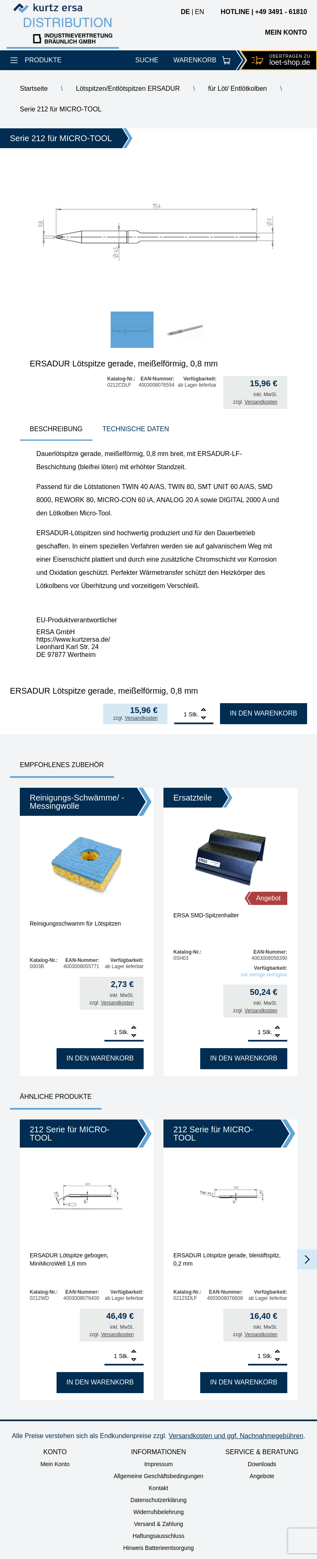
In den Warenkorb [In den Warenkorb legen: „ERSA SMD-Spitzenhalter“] (243, 1058)
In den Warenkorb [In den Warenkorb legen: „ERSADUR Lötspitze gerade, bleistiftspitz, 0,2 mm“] (243, 1382)
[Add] (203, 710)
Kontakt (158, 1488)
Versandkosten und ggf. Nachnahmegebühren (235, 1435)
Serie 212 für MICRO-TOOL (61, 109)
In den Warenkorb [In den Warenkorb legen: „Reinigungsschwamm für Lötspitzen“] (100, 1058)
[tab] (56, 430)
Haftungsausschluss (158, 1536)
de (185, 11)
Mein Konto (55, 1464)
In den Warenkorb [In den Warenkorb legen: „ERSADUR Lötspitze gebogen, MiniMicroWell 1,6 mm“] (100, 1382)
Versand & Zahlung (158, 1524)
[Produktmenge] (180, 714)
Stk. (194, 714)
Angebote (262, 1476)
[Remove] (203, 718)
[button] (307, 1259)
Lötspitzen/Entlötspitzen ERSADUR (128, 88)
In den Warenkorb (263, 713)
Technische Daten (135, 428)
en (199, 11)
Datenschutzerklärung (158, 1500)
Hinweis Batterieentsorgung (158, 1548)
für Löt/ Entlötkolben (237, 88)
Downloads (262, 1464)
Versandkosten (261, 402)
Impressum (158, 1464)
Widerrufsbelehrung (158, 1512)
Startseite (34, 88)
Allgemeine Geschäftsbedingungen (158, 1476)
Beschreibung (56, 428)
